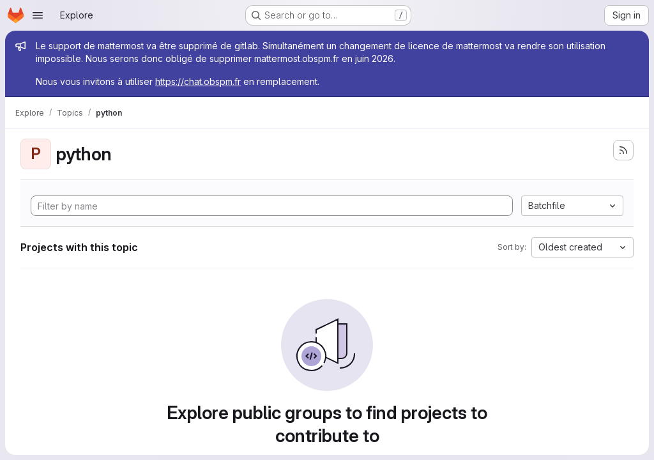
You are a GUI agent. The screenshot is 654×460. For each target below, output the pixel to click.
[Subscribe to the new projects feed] (623, 150)
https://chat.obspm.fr (198, 81)
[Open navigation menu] (37, 15)
